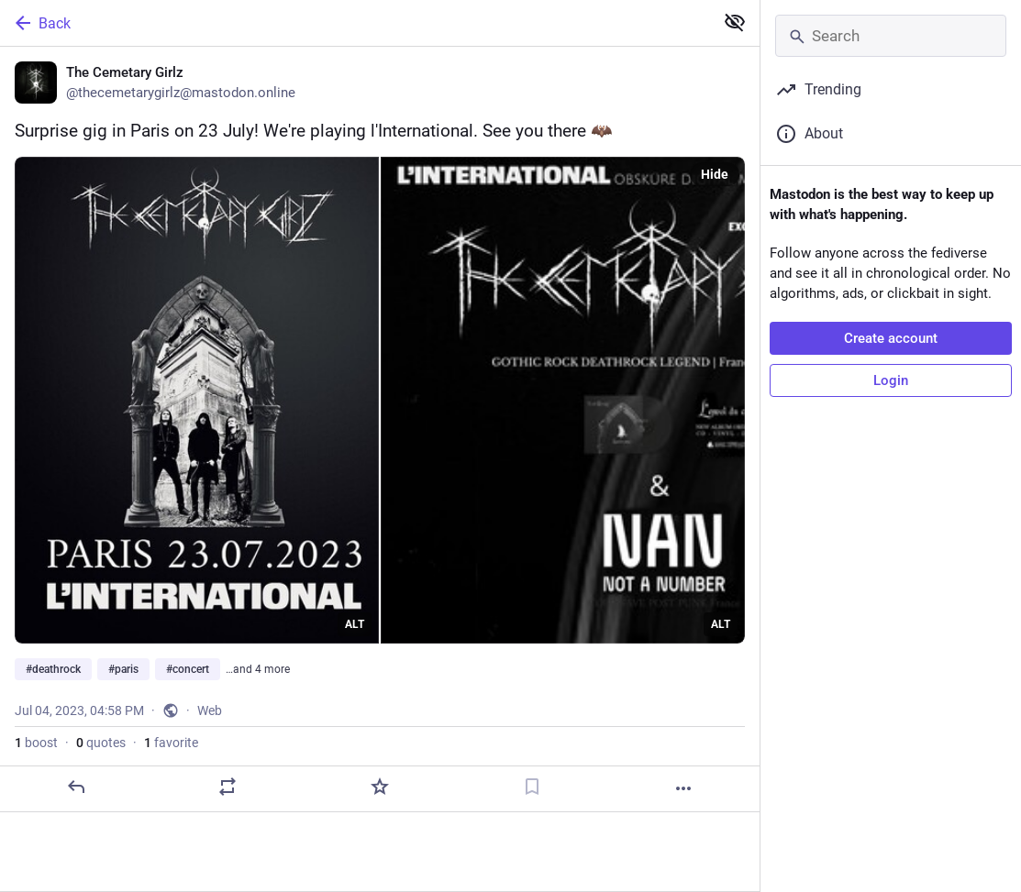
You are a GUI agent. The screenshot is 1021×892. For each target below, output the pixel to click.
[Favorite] (380, 787)
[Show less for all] (735, 22)
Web (209, 710)
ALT (354, 624)
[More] (683, 788)
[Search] (890, 36)
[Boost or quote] (227, 787)
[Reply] (76, 787)
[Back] (355, 23)
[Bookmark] (532, 787)
